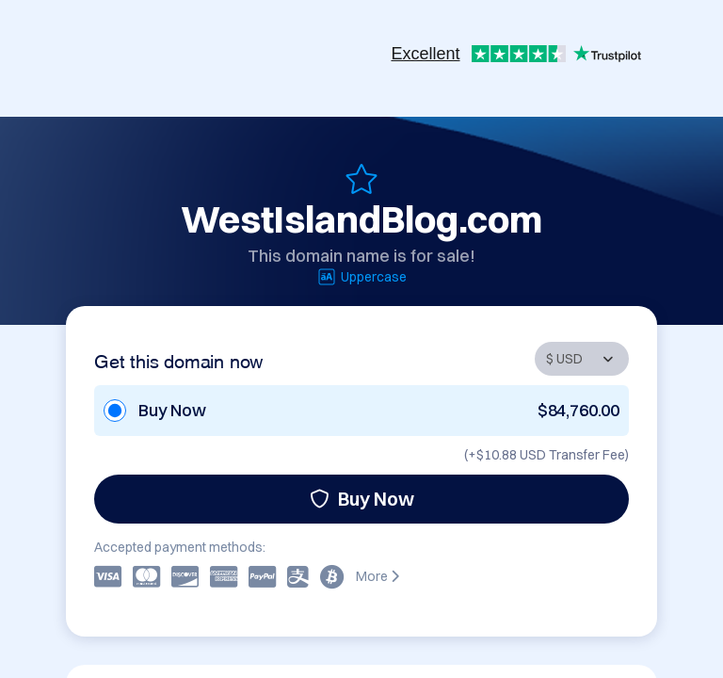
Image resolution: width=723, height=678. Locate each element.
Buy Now (362, 498)
